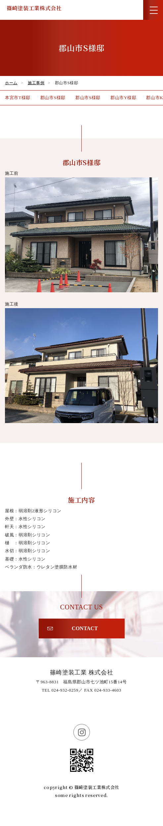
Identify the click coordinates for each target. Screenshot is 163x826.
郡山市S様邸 (52, 97)
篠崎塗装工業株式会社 (34, 8)
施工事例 (36, 83)
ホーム (11, 83)
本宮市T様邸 (17, 97)
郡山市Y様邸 (123, 97)
